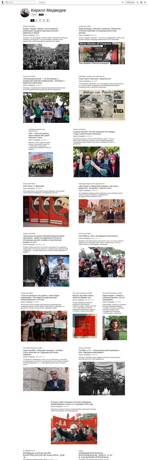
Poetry (81, 451)
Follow (34, 14)
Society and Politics (29, 26)
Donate (42, 2)
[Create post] (130, 2)
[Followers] (42, 14)
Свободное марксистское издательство (92, 76)
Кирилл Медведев (29, 35)
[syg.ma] (3, 2)
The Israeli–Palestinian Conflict (82, 293)
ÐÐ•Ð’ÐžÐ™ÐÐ (29, 451)
